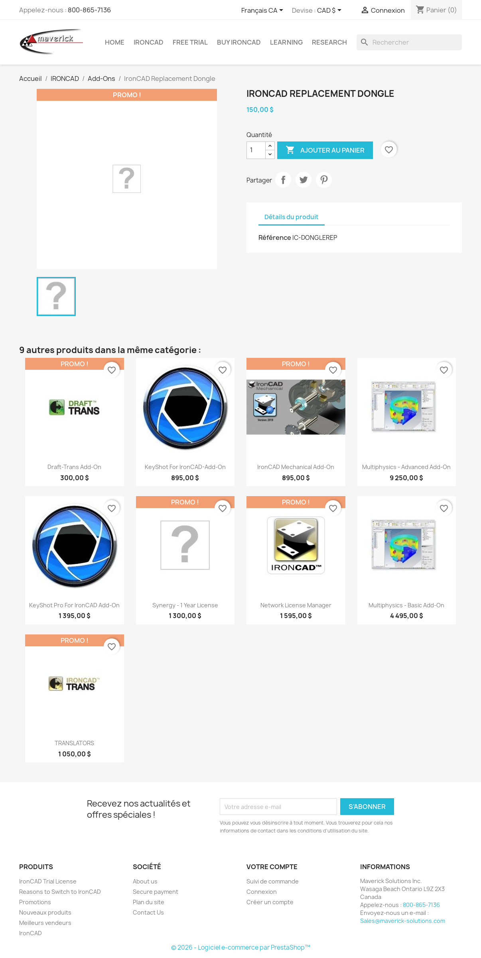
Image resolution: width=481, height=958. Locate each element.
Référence (274, 237)
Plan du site (148, 902)
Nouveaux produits (45, 912)
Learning (286, 42)
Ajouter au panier (325, 150)
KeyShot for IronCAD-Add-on (185, 467)
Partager (283, 180)
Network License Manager (295, 605)
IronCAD (30, 933)
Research (329, 42)
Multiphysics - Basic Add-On (406, 605)
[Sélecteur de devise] (330, 11)
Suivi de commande (272, 881)
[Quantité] (256, 150)
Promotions (35, 902)
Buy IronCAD (239, 42)
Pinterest (324, 180)
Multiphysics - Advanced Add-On (406, 467)
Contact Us (148, 912)
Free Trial (190, 42)
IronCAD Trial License (48, 881)
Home (114, 42)
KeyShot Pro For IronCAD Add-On (74, 605)
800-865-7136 (89, 10)
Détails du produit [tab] (291, 217)
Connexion (261, 891)
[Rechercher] (409, 42)
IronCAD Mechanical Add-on (295, 467)
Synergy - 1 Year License (185, 605)
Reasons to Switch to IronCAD (60, 891)
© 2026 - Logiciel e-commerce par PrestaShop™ (240, 947)
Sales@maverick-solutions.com (402, 921)
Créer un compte (270, 902)
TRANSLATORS (74, 743)
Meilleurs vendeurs (45, 923)
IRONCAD (149, 42)
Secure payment (155, 891)
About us (145, 881)
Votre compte (272, 866)
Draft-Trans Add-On (74, 467)
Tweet (303, 180)
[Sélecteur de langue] (263, 11)
